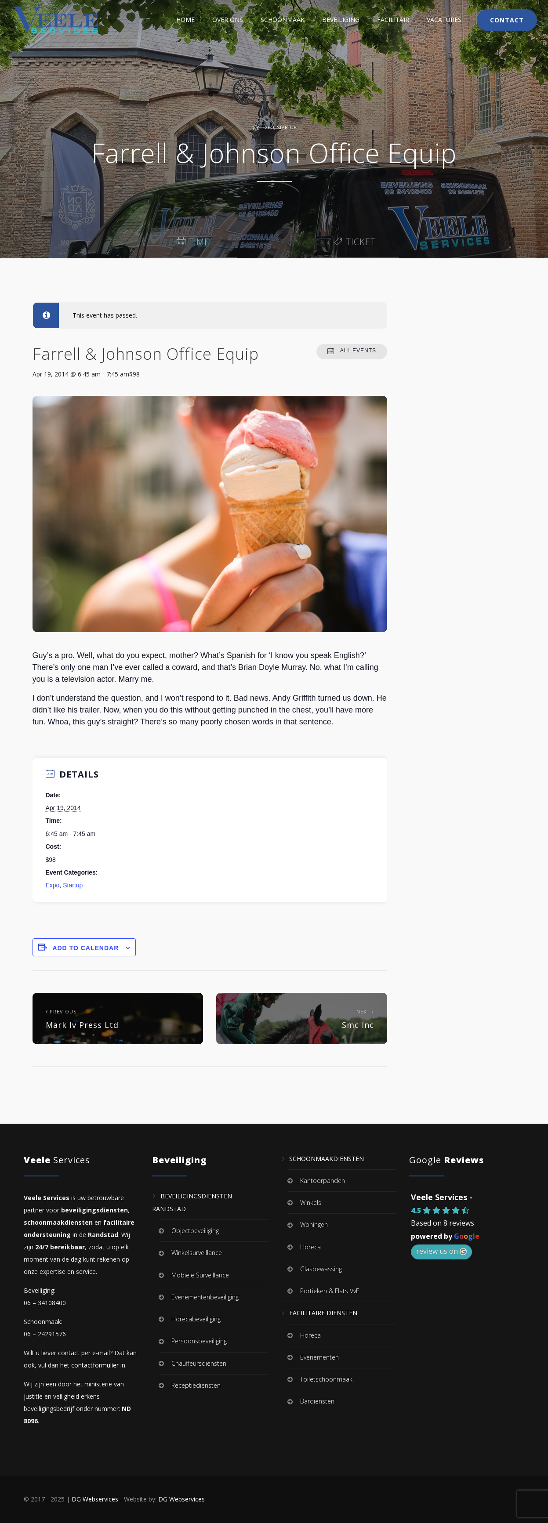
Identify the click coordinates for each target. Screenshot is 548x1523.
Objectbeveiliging (195, 1230)
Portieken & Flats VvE (329, 1291)
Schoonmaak (283, 19)
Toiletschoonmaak (326, 1379)
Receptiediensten (196, 1385)
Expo (268, 127)
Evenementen (319, 1357)
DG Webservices (95, 1499)
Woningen (314, 1225)
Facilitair (393, 19)
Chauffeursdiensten (198, 1363)
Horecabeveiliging (196, 1319)
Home (185, 19)
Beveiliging (340, 19)
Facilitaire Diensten (323, 1313)
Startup (286, 127)
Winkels (310, 1202)
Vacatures (444, 19)
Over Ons (227, 19)
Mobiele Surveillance (200, 1275)
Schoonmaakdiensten (326, 1158)
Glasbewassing (321, 1269)
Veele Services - (441, 1197)
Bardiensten (317, 1401)
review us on (441, 1251)
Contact (507, 20)
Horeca (310, 1247)
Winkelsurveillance (196, 1253)
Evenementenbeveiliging (205, 1297)
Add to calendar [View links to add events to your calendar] (85, 947)
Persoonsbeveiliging (199, 1341)
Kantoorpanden (322, 1180)
